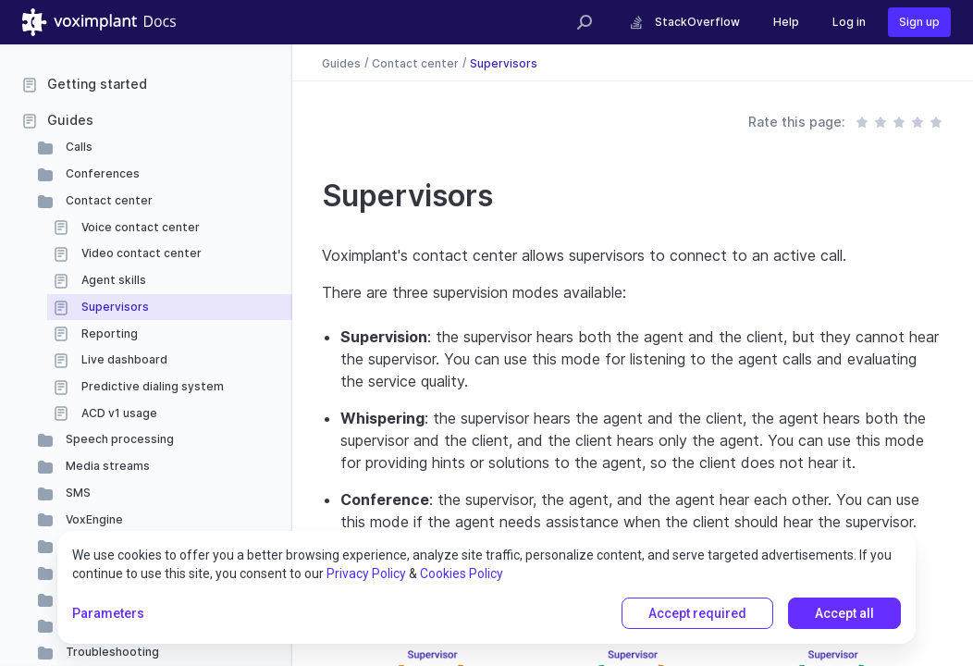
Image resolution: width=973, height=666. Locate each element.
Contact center (108, 200)
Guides (70, 120)
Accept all (844, 613)
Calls (77, 147)
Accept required (697, 613)
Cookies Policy (461, 573)
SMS (77, 493)
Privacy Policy (366, 573)
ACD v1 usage (118, 413)
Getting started (97, 84)
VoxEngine (93, 519)
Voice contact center (139, 227)
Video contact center (140, 253)
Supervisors (114, 307)
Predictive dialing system (151, 386)
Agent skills (112, 280)
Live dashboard (123, 359)
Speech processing (118, 439)
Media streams (106, 466)
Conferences (101, 173)
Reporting (108, 333)
